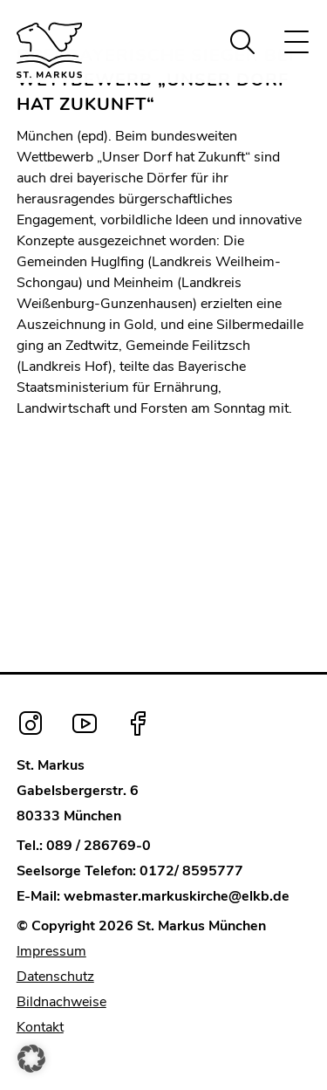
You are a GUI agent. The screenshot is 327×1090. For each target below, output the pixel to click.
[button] (31, 1058)
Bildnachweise (61, 1001)
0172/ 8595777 (191, 871)
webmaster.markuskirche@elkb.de (177, 896)
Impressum (51, 951)
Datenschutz (55, 976)
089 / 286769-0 (98, 845)
